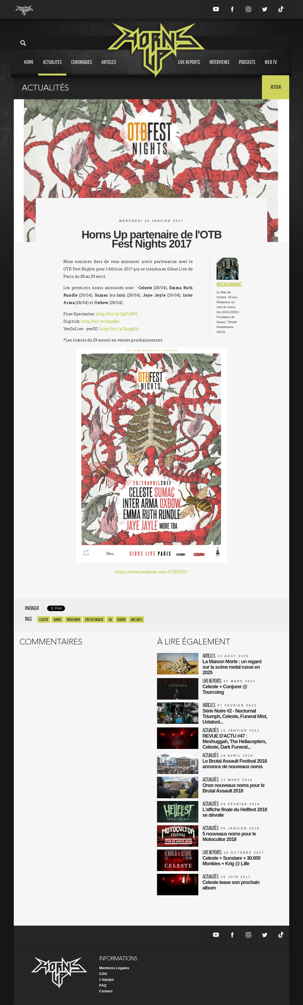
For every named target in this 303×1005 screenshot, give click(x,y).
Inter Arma (73, 619)
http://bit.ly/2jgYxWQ (116, 313)
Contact (105, 991)
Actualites (52, 67)
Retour (275, 87)
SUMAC (57, 619)
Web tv (271, 67)
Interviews (219, 67)
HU (110, 619)
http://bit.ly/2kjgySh (119, 328)
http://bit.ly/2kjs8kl (100, 321)
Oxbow (121, 619)
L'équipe (106, 979)
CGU (103, 974)
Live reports (189, 67)
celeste (43, 619)
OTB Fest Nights (94, 619)
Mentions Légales (114, 968)
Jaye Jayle (136, 619)
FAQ (103, 985)
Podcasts (247, 67)
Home (28, 67)
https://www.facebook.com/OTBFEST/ (151, 571)
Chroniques (81, 67)
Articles (109, 67)
